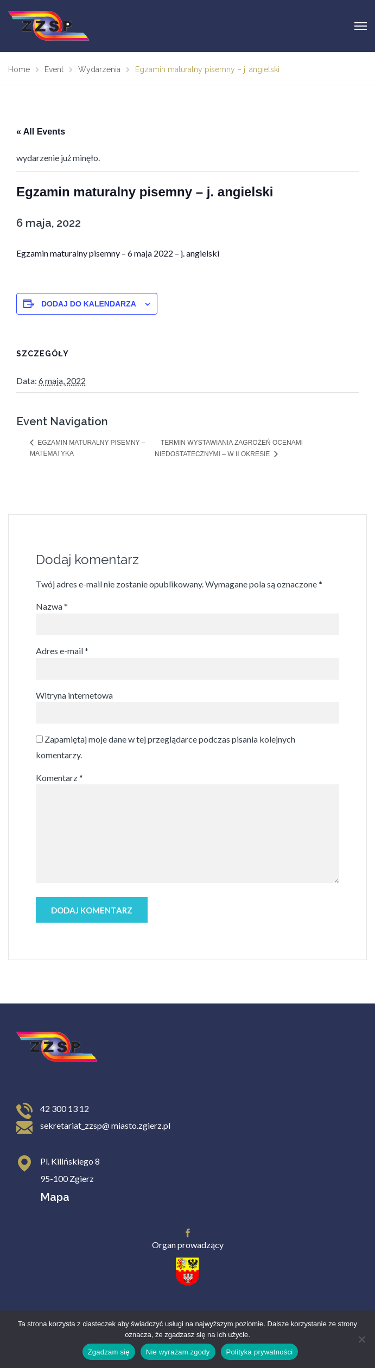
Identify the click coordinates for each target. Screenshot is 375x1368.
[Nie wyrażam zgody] (361, 1339)
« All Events (40, 131)
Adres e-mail (62, 650)
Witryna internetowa (74, 695)
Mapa (54, 1197)
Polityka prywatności (259, 1352)
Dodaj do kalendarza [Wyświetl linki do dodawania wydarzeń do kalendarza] (88, 303)
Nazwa (52, 606)
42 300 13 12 (64, 1108)
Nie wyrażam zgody (178, 1352)
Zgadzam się (109, 1352)
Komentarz (59, 777)
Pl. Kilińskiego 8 (70, 1161)
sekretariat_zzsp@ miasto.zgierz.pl (105, 1125)
